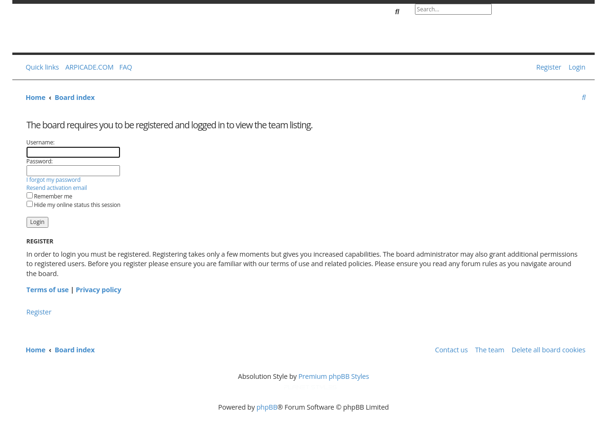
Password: (40, 161)
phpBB (267, 407)
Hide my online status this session (73, 205)
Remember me (50, 196)
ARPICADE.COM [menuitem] (89, 67)
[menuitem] (123, 67)
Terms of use (48, 289)
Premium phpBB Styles (333, 376)
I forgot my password (54, 180)
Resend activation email (57, 188)
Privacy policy (98, 289)
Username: (41, 142)
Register (39, 311)
